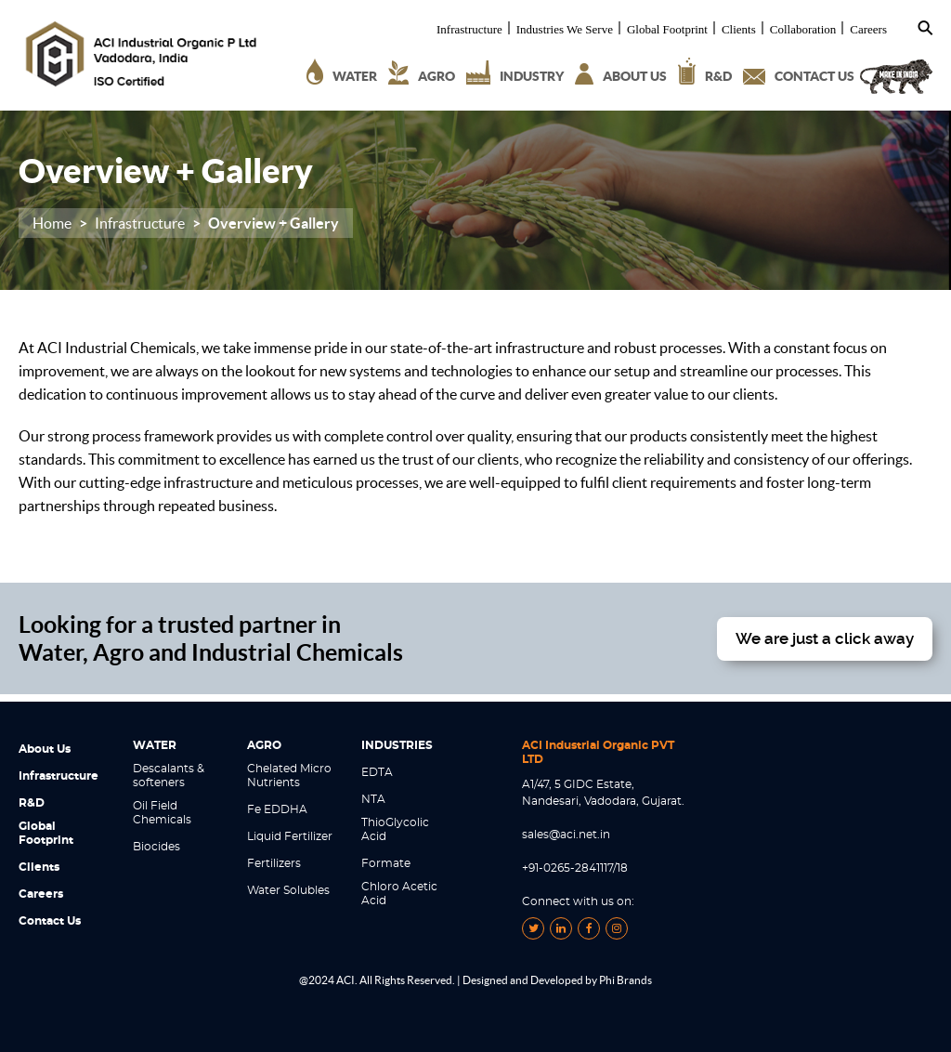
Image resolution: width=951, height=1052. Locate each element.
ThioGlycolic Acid (395, 829)
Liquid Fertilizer (289, 836)
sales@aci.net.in (566, 834)
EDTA (377, 772)
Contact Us (50, 921)
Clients (739, 29)
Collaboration (803, 29)
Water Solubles (288, 890)
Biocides (156, 846)
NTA (373, 799)
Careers (868, 29)
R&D (32, 803)
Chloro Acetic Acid (399, 893)
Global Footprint (667, 29)
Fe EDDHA (277, 809)
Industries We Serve (564, 29)
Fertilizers (274, 863)
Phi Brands (625, 980)
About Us (45, 749)
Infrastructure (469, 29)
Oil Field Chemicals (162, 812)
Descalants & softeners (168, 775)
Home (52, 223)
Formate (385, 863)
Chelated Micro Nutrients (289, 775)
